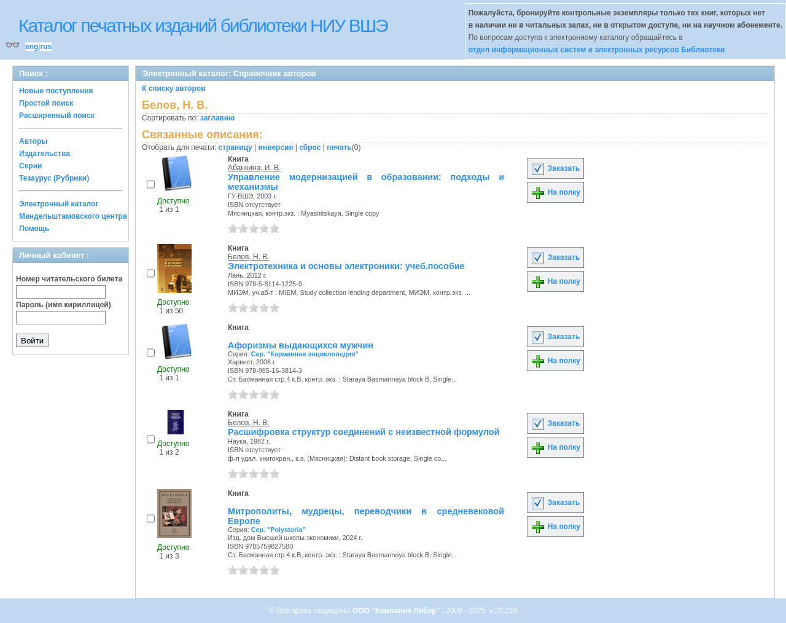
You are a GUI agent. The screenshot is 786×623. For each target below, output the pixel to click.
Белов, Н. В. (249, 257)
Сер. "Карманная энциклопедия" (305, 354)
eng (31, 46)
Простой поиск (46, 103)
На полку (555, 192)
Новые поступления (56, 91)
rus (46, 46)
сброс (310, 147)
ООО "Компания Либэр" (397, 610)
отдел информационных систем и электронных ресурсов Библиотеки (597, 49)
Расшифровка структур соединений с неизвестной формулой (363, 432)
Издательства (44, 153)
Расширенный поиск (57, 115)
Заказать (555, 168)
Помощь (34, 228)
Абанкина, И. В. (254, 167)
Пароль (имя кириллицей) (63, 304)
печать (339, 147)
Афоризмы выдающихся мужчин (300, 345)
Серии (30, 166)
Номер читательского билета (69, 279)
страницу (235, 147)
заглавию (217, 118)
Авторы (33, 141)
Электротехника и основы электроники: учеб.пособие (346, 266)
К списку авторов (174, 88)
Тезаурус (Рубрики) (54, 178)
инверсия (276, 147)
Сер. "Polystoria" (278, 529)
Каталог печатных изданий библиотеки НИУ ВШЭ (202, 25)
